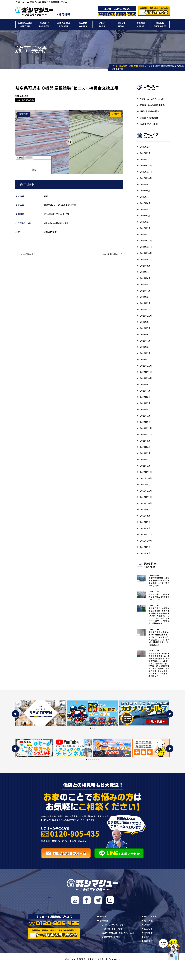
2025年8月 (145, 190)
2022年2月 (145, 422)
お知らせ (121, 24)
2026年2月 (145, 153)
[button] (15, 714)
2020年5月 (145, 484)
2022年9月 (145, 384)
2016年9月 (145, 547)
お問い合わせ (150, 937)
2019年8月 (145, 516)
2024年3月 (145, 297)
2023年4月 (145, 340)
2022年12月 (146, 365)
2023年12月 (146, 315)
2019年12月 (146, 491)
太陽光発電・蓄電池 (149, 117)
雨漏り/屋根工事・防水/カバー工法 (118, 933)
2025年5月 (145, 209)
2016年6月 (145, 553)
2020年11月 (146, 472)
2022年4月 (145, 409)
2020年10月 (146, 478)
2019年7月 (145, 522)
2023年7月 (145, 328)
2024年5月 (145, 284)
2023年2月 (145, 353)
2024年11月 (146, 246)
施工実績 (82, 24)
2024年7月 (145, 271)
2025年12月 (146, 165)
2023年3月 (145, 347)
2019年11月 (146, 497)
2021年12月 (146, 428)
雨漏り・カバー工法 (149, 123)
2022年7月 (145, 390)
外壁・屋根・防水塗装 (150, 111)
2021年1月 (145, 465)
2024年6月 (145, 278)
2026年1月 (145, 159)
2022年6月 (145, 397)
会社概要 (140, 24)
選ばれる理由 (63, 24)
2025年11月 (146, 171)
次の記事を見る (110, 254)
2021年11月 (146, 434)
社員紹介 (160, 24)
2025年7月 (145, 196)
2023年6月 (145, 334)
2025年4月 (145, 215)
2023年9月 (145, 322)
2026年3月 (145, 146)
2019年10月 (146, 503)
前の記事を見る (28, 254)
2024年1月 (145, 309)
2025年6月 (145, 203)
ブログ (102, 24)
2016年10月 (146, 541)
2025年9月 (145, 184)
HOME (103, 916)
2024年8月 (145, 265)
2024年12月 (146, 240)
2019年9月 (145, 509)
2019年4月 (145, 528)
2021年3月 (145, 453)
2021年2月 (145, 459)
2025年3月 (145, 221)
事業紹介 (44, 24)
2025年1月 (145, 234)
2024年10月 (146, 253)
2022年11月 (146, 372)
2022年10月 (146, 378)
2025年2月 (145, 228)
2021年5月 (145, 440)
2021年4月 (145, 447)
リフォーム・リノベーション (152, 98)
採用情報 (148, 941)
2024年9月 (145, 259)
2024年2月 (145, 303)
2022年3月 (145, 415)
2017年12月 (146, 534)
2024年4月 (145, 290)
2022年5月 (145, 403)
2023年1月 (145, 359)
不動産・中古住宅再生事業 (152, 105)
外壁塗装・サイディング (112, 929)
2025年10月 (146, 178)
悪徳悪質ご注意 (25, 24)
